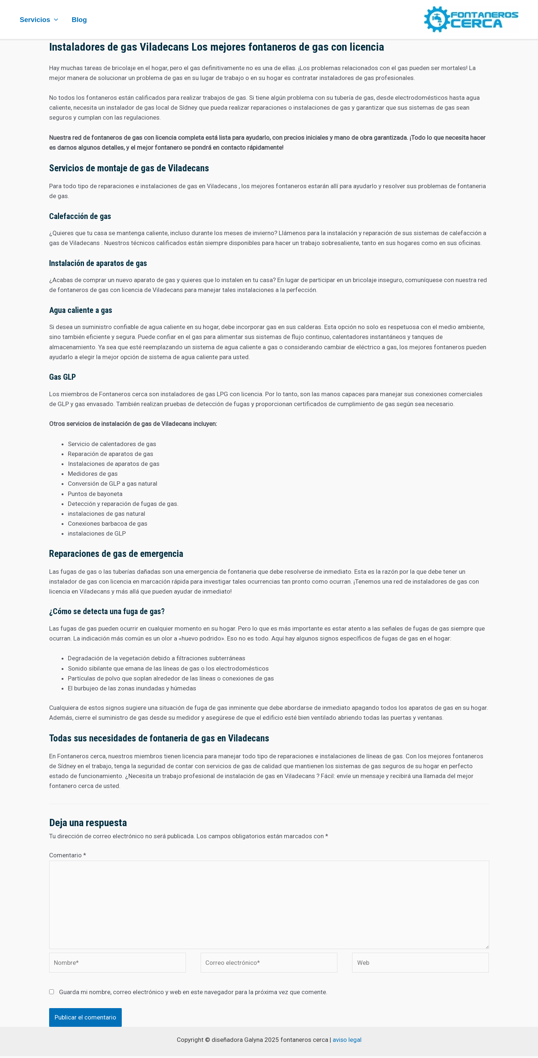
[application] (54, 19)
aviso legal (347, 1041)
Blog (79, 19)
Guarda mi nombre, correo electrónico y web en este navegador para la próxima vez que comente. (193, 993)
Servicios (39, 19)
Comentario (67, 855)
